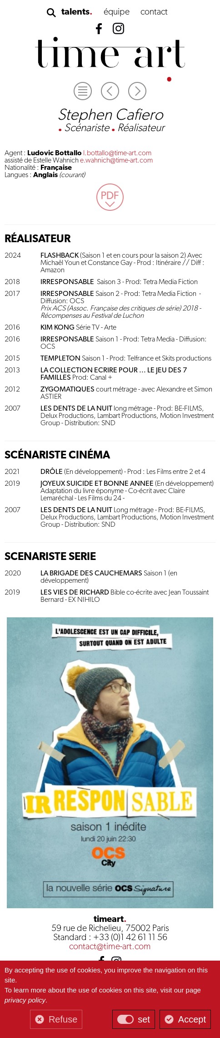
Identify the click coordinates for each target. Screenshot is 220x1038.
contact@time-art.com (110, 947)
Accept (192, 1019)
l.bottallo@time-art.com (117, 153)
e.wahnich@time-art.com (116, 160)
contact (154, 12)
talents (75, 12)
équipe (117, 12)
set (144, 1019)
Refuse (63, 1019)
